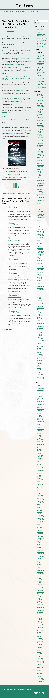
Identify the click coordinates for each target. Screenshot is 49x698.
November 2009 (40, 341)
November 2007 (40, 378)
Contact (4, 15)
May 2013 (39, 277)
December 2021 (40, 140)
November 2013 (40, 268)
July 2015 (39, 238)
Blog (28, 11)
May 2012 (39, 295)
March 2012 (39, 298)
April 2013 (39, 278)
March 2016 (39, 226)
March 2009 (39, 354)
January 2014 (40, 265)
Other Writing (20, 11)
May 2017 (39, 206)
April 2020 (39, 162)
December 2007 (40, 377)
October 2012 (40, 288)
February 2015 (40, 246)
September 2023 (40, 118)
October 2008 (40, 361)
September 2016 (40, 217)
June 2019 (39, 172)
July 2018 (39, 186)
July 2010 (39, 329)
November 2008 (40, 360)
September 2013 (40, 271)
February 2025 (40, 105)
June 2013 (39, 275)
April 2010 (39, 334)
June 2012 (39, 294)
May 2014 (39, 260)
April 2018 (39, 189)
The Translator (19, 90)
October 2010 (40, 325)
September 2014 (40, 254)
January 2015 (40, 248)
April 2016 (39, 225)
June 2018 (39, 188)
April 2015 (39, 243)
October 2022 (40, 128)
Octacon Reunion (10, 179)
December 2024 (40, 106)
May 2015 (39, 241)
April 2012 (39, 297)
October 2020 (40, 154)
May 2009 (39, 351)
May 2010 (39, 332)
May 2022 (39, 134)
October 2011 (40, 306)
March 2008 (39, 372)
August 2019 (40, 169)
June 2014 (39, 258)
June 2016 (39, 221)
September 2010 (40, 326)
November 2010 (40, 323)
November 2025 (40, 98)
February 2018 (40, 192)
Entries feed (39, 387)
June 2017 (39, 205)
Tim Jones (24, 6)
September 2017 (40, 200)
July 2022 (39, 131)
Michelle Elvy (5, 50)
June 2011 (39, 312)
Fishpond (28, 172)
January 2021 (40, 152)
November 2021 (40, 142)
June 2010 (39, 331)
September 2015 (40, 235)
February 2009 (40, 355)
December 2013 (40, 266)
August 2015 (40, 237)
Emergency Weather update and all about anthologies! (42, 70)
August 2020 (40, 157)
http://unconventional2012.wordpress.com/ (17, 291)
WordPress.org (40, 390)
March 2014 (39, 261)
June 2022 (39, 132)
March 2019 (39, 175)
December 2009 (40, 340)
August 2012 (40, 291)
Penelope (12, 223)
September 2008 (40, 363)
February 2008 (40, 374)
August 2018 (40, 185)
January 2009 (40, 357)
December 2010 (40, 321)
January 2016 (40, 229)
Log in (38, 385)
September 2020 (40, 155)
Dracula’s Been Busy (41, 41)
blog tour (6, 107)
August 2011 (40, 309)
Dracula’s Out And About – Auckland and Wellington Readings (42, 38)
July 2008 (39, 366)
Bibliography (35, 11)
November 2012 (40, 286)
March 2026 (39, 94)
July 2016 (39, 220)
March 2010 (39, 335)
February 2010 (40, 337)
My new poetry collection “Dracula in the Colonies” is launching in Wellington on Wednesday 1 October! (41, 61)
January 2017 (40, 212)
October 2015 (40, 234)
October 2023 (40, 117)
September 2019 (40, 168)
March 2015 (39, 245)
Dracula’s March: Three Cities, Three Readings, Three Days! (42, 34)
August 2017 (40, 201)
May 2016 (39, 223)
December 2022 (40, 126)
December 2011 (40, 303)
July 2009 (39, 348)
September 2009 (40, 345)
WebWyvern (15, 689)
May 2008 (39, 369)
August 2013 (40, 272)
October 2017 (40, 198)
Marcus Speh (12, 207)
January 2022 (40, 138)
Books (11, 11)
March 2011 (39, 317)
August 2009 (40, 346)
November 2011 (40, 305)
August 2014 (40, 255)
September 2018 (40, 183)
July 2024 (39, 111)
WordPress (22, 689)
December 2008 (40, 358)
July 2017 (39, 203)
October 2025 (40, 100)
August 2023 (40, 120)
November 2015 (40, 232)
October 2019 (40, 166)
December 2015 (40, 231)
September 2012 (40, 289)
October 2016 (40, 215)
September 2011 (40, 308)
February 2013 (40, 281)
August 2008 (40, 365)
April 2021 (39, 148)
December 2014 (40, 249)
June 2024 (39, 112)
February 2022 (40, 137)
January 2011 (40, 320)
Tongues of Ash (17, 179)
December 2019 (40, 165)
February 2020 (40, 163)
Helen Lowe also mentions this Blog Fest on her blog (13, 98)
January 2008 (40, 375)
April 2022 (39, 135)
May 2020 (39, 160)
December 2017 (40, 195)
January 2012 (40, 301)
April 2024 (39, 114)
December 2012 (40, 285)
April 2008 (39, 371)
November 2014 (40, 251)
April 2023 (39, 123)
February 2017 (40, 211)
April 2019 (39, 174)
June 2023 (39, 122)
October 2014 (40, 252)
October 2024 (40, 108)
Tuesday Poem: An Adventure (8, 193)
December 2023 (40, 115)
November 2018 (40, 180)
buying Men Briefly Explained (11, 177)
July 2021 (39, 146)
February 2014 (40, 263)
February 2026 (40, 95)
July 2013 (39, 274)
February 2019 (40, 177)
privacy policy (7, 693)
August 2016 (40, 218)
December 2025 (40, 97)
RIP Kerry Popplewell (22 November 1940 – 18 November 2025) (42, 45)
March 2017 (39, 209)
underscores (29, 689)
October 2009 (40, 343)
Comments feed (40, 388)
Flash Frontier (22, 56)
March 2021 (39, 149)
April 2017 (39, 208)
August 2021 (40, 145)
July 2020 (39, 158)
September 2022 (40, 129)
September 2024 (40, 109)
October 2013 (40, 269)
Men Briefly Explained (26, 107)
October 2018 (40, 181)
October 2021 (40, 143)
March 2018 (39, 191)
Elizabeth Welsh (13, 295)
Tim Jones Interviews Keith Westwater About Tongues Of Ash (15, 119)
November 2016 (40, 214)
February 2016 (40, 228)
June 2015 (39, 240)
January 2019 (40, 178)
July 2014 (39, 257)
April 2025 (39, 103)
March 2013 (39, 280)
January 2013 (40, 283)
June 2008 (39, 368)
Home (6, 11)
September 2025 (40, 102)
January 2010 (40, 338)
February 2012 (40, 300)
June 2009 (39, 349)
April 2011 (39, 315)
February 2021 (40, 151)
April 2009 (39, 352)
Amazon (25, 171)
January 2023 (40, 125)
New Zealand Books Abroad (14, 174)
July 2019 (39, 171)
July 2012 (39, 292)
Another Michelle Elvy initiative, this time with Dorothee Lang (15, 76)
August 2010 (40, 328)
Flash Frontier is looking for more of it (16, 64)
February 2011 (40, 318)
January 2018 (40, 194)
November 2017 (40, 197)
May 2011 (39, 314)
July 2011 (39, 311)
